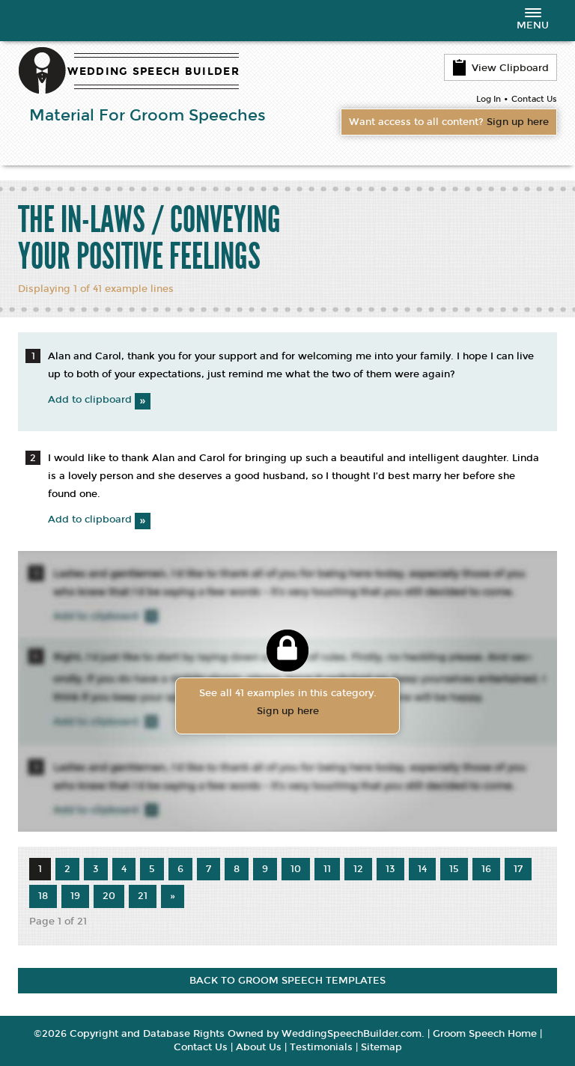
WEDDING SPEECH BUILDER (153, 71)
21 (142, 896)
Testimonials (321, 1047)
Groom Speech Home (485, 1034)
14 (422, 869)
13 (390, 869)
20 (109, 896)
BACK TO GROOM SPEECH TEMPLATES (287, 981)
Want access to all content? (449, 122)
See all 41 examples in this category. (287, 703)
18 (43, 896)
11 (327, 869)
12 (358, 869)
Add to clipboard (99, 400)
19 (75, 896)
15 (454, 869)
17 (518, 869)
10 (295, 869)
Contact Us (534, 99)
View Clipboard (500, 67)
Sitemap (381, 1047)
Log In (488, 99)
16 (486, 869)
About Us (259, 1047)
